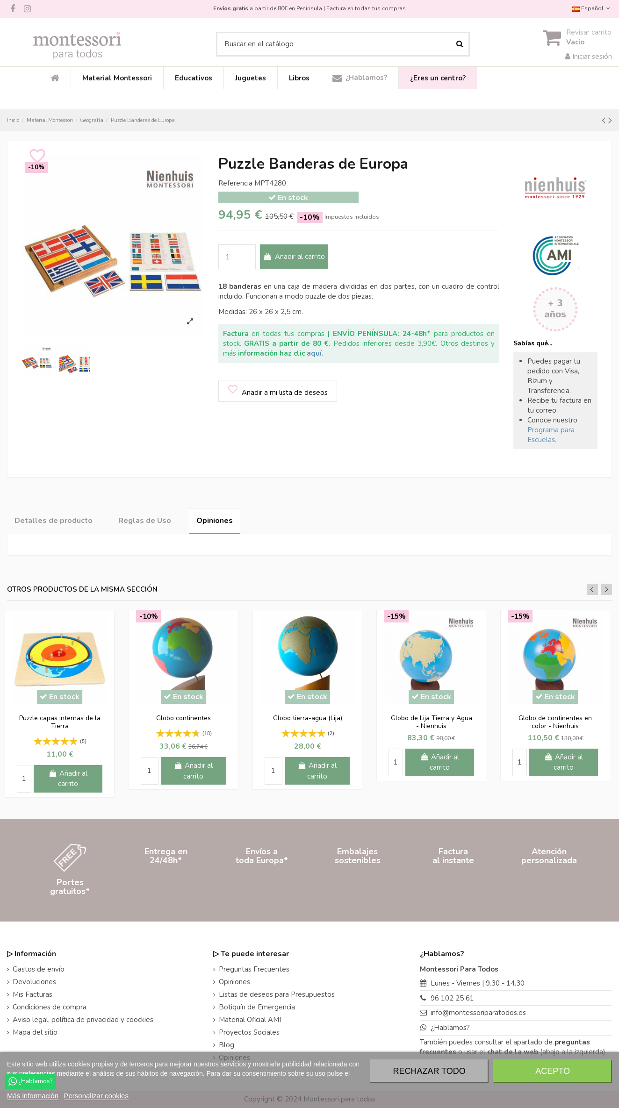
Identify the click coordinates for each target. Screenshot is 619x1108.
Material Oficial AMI (250, 1019)
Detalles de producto (53, 520)
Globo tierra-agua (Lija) (307, 718)
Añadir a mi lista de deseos (277, 390)
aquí (314, 353)
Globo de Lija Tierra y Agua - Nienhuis (431, 722)
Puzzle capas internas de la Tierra (60, 722)
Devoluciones (34, 981)
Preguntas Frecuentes (254, 969)
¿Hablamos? (450, 1027)
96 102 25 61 (452, 998)
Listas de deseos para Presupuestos (277, 994)
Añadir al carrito (294, 256)
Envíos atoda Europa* (262, 887)
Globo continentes (183, 718)
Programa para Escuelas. (551, 434)
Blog (226, 1045)
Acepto (552, 1071)
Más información (32, 1096)
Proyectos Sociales (249, 1032)
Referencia (235, 183)
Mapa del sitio (35, 1032)
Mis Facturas (32, 994)
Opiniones (214, 520)
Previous (592, 589)
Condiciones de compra (49, 1007)
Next (606, 589)
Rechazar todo (429, 1071)
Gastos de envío (39, 969)
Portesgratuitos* (70, 887)
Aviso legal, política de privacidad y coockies (83, 1019)
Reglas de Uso (144, 520)
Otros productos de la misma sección (82, 589)
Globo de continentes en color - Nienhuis (555, 722)
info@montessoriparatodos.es (478, 1012)
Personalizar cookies (96, 1096)
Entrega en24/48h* (165, 887)
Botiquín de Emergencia (257, 1007)
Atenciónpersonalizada (549, 887)
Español (592, 8)
